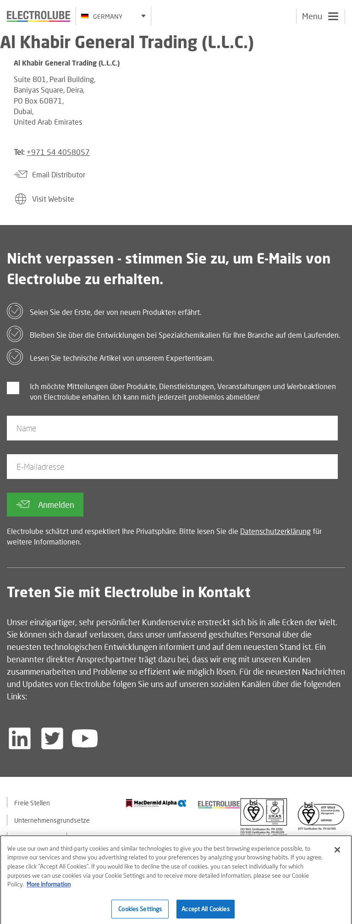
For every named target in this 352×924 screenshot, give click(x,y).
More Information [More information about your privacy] (49, 888)
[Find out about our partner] (156, 803)
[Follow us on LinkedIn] (20, 738)
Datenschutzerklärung (275, 531)
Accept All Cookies (205, 912)
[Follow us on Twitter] (52, 738)
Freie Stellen (32, 803)
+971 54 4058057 (58, 152)
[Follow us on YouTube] (85, 738)
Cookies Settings (140, 912)
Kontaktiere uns (37, 838)
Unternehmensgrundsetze (52, 820)
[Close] (337, 854)
